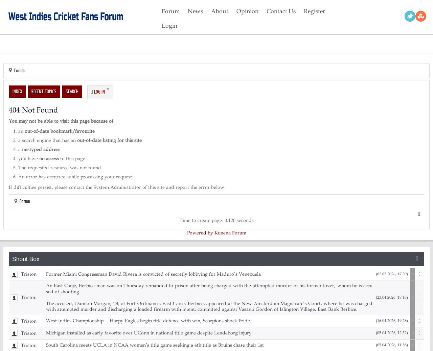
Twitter (410, 16)
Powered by (200, 233)
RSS (420, 16)
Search (72, 91)
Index (17, 91)
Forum (19, 70)
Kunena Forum (230, 233)
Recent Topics (43, 91)
